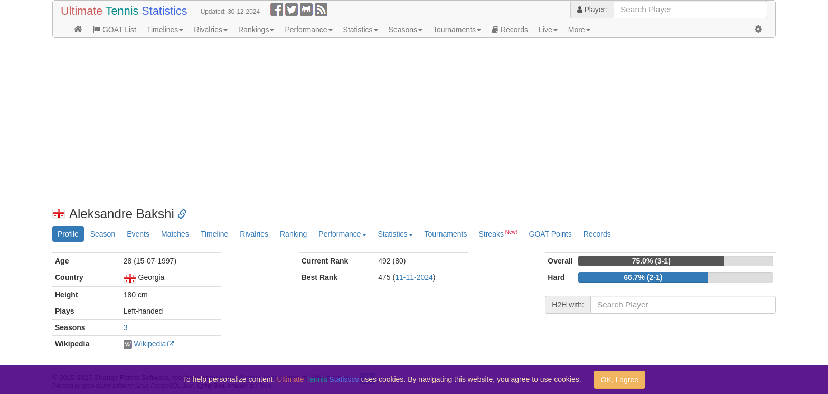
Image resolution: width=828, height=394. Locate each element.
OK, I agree (619, 380)
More (579, 29)
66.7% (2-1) (643, 277)
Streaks (497, 233)
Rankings (256, 29)
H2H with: (568, 305)
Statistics (360, 29)
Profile (68, 234)
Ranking (293, 234)
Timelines (165, 29)
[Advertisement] (369, 122)
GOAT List (114, 29)
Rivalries (211, 29)
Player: (592, 9)
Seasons (405, 29)
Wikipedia (150, 344)
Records (510, 29)
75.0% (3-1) (651, 261)
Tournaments (457, 29)
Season (102, 234)
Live (548, 29)
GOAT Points (550, 234)
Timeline (214, 234)
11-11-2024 (414, 277)
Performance (308, 29)
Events (138, 234)
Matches (175, 234)
